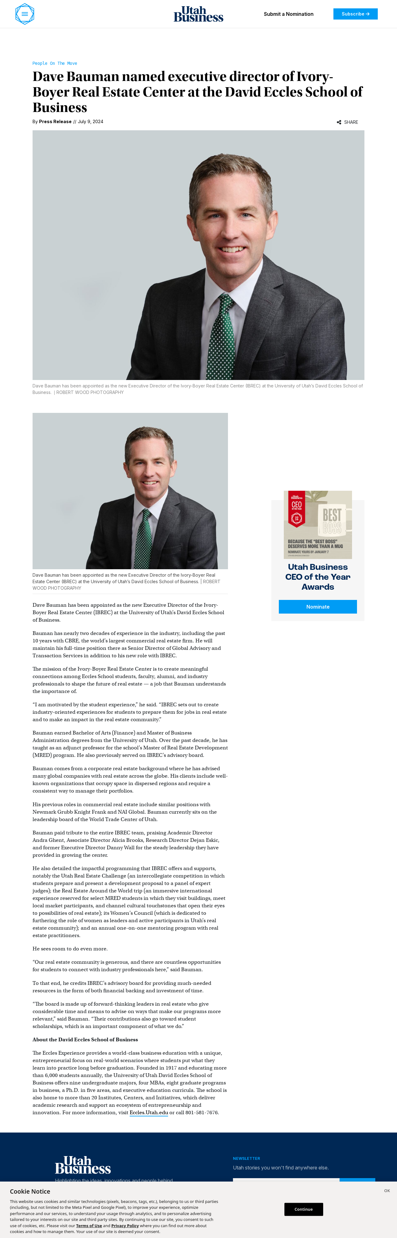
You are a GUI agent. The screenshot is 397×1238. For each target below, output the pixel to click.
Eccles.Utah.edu (149, 1112)
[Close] (387, 1191)
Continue (304, 1209)
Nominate (318, 607)
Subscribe (355, 13)
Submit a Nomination (289, 14)
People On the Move (55, 63)
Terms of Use (89, 1225)
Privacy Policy (125, 1225)
